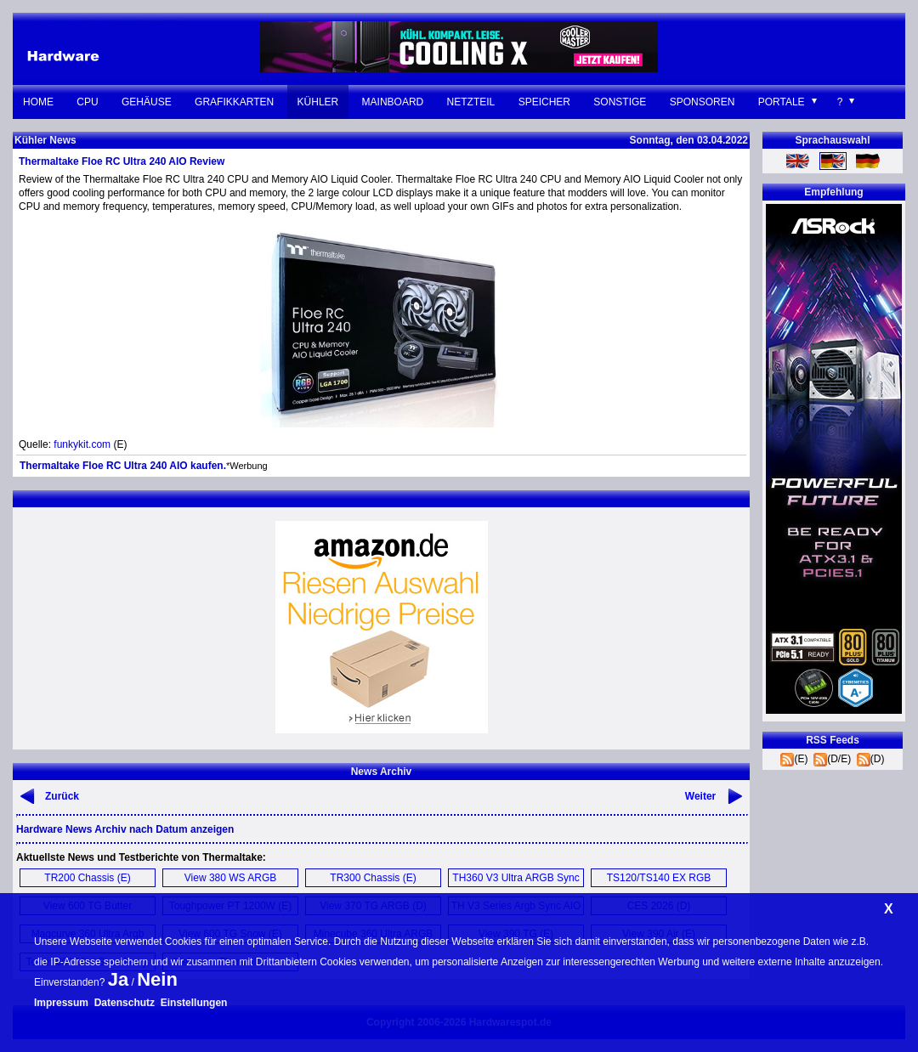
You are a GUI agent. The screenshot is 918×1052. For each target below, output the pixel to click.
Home (38, 102)
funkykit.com (82, 444)
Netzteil (471, 102)
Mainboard (393, 102)
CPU (87, 102)
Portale (781, 102)
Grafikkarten (234, 102)
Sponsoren (702, 102)
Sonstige (619, 102)
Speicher (544, 102)
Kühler (318, 102)
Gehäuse (147, 102)
